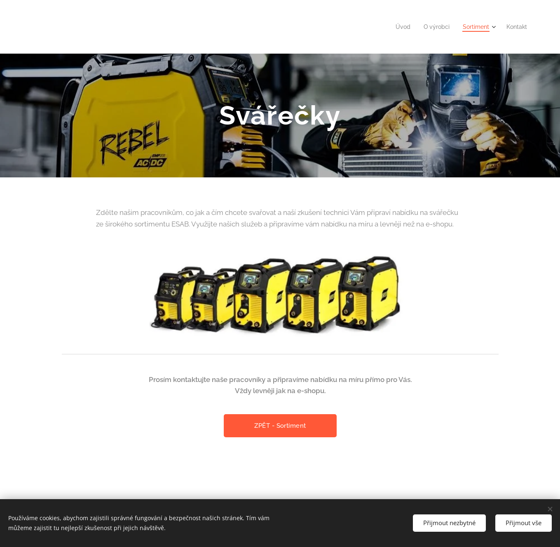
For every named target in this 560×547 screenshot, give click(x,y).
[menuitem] (397, 27)
